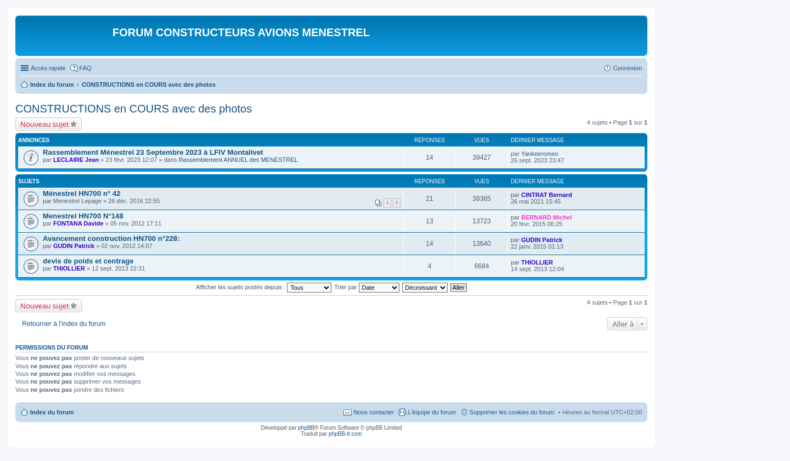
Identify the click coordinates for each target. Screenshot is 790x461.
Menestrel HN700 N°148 (83, 216)
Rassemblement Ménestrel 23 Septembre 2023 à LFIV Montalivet (153, 152)
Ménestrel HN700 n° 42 (82, 193)
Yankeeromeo (539, 153)
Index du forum (52, 412)
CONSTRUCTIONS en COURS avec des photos (133, 109)
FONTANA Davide (78, 223)
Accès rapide (48, 68)
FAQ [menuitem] (86, 68)
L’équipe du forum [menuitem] (431, 412)
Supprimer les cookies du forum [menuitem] (512, 412)
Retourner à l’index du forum (64, 324)
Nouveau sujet (44, 124)
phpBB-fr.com (345, 434)
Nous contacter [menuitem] (373, 412)
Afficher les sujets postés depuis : (263, 287)
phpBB (306, 428)
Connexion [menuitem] (627, 68)
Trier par (366, 287)
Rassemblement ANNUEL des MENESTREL (238, 159)
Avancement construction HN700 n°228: (111, 238)
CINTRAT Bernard (546, 195)
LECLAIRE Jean (76, 159)
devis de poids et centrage (88, 261)
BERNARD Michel (546, 217)
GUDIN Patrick (73, 246)
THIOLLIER (69, 268)
